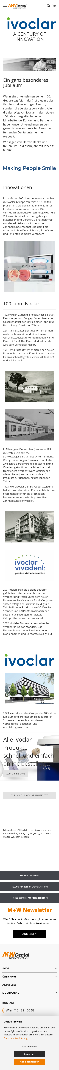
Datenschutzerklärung (16, 1038)
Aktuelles (9, 984)
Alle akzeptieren (29, 1061)
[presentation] (9, 266)
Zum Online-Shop (15, 773)
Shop (5, 968)
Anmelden (29, 934)
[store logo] (17, 6)
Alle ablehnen (29, 1046)
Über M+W (9, 976)
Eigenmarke (10, 992)
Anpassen (29, 1054)
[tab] (29, 968)
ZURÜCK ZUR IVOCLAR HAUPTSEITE (29, 795)
